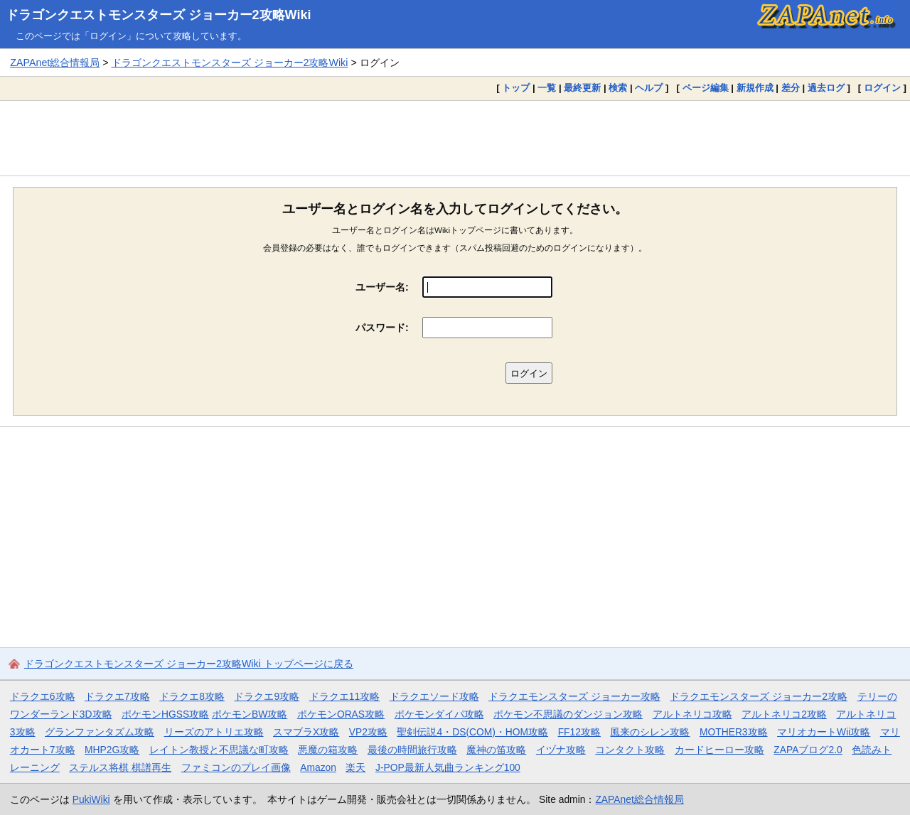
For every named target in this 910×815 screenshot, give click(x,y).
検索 (618, 87)
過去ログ (826, 87)
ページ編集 (705, 87)
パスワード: (382, 327)
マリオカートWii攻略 (823, 732)
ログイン (882, 87)
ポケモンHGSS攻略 (165, 714)
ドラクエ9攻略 (266, 696)
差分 (790, 87)
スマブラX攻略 (306, 732)
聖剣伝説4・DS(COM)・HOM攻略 (472, 732)
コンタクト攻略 (630, 749)
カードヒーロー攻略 (719, 749)
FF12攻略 (579, 732)
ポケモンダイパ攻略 (439, 714)
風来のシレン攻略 (650, 732)
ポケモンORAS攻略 (341, 714)
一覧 (546, 87)
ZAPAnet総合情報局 (55, 62)
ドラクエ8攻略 (192, 696)
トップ (516, 87)
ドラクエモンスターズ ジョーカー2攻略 (758, 696)
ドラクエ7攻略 (117, 696)
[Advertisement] (455, 138)
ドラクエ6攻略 (42, 696)
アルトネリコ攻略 (692, 714)
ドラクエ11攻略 (344, 696)
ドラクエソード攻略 (434, 696)
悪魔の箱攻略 (328, 749)
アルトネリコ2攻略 (784, 714)
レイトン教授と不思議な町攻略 (219, 749)
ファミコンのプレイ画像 (236, 767)
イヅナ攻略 (561, 749)
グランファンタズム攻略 (99, 732)
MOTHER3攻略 (734, 732)
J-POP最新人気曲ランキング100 (447, 767)
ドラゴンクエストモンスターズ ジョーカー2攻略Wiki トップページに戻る (188, 663)
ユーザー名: (382, 287)
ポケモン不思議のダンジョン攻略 (568, 714)
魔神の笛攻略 (496, 749)
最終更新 (582, 87)
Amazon (318, 767)
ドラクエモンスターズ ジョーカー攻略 (574, 696)
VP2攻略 (368, 732)
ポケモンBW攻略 (249, 714)
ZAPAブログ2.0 (808, 749)
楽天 (355, 767)
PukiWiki (91, 799)
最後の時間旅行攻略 (412, 749)
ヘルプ (649, 87)
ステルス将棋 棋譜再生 (120, 767)
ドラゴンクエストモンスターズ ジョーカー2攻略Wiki (158, 15)
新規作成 (755, 87)
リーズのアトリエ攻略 (214, 732)
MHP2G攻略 (112, 749)
